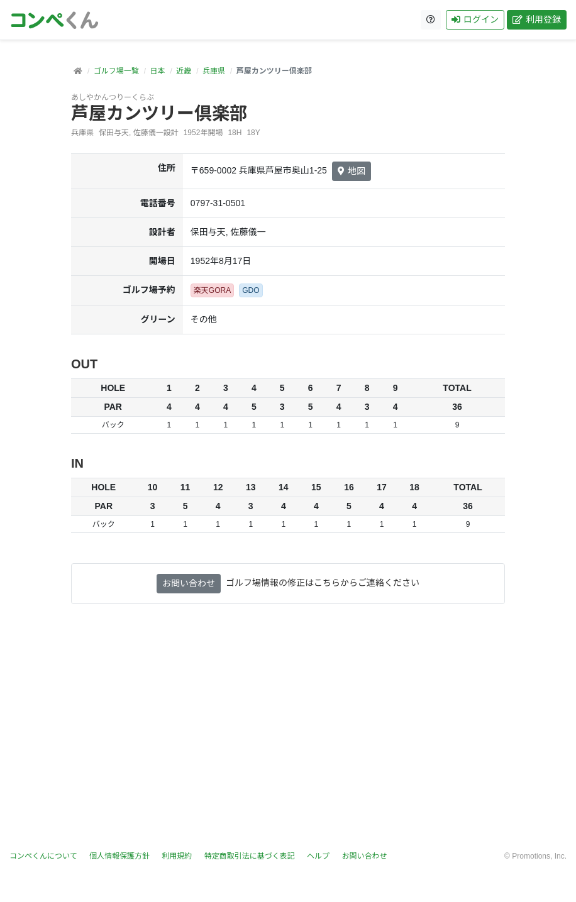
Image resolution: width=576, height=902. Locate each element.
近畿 (183, 71)
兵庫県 (213, 71)
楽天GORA (212, 290)
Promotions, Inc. (539, 856)
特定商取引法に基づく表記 (249, 856)
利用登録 (536, 19)
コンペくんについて (43, 856)
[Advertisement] (288, 727)
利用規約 (177, 856)
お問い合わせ (188, 583)
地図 (351, 171)
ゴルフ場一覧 (116, 71)
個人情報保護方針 (119, 856)
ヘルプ (318, 856)
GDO (250, 290)
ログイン (475, 19)
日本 (157, 71)
